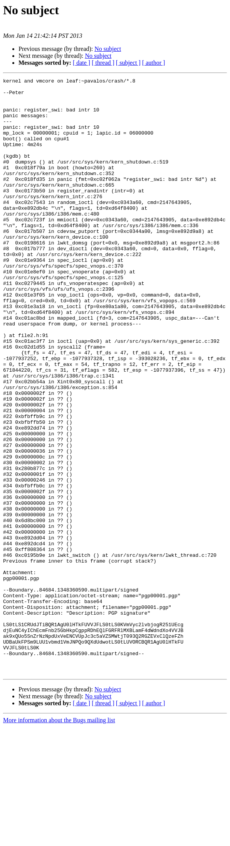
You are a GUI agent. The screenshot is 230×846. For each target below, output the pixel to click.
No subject (107, 49)
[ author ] (153, 62)
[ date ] (81, 62)
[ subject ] (128, 62)
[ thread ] (103, 62)
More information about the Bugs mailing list (59, 839)
